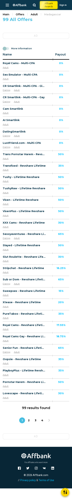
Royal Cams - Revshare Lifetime (24, 325)
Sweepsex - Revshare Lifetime (24, 291)
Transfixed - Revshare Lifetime (24, 165)
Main (6, 14)
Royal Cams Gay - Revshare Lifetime (24, 336)
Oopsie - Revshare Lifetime (22, 359)
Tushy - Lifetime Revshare (21, 177)
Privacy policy (28, 480)
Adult (34, 14)
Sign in (63, 5)
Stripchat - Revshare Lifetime (23, 268)
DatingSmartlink (14, 131)
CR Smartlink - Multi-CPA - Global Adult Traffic (24, 86)
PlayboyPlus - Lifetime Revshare (24, 370)
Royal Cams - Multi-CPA (19, 63)
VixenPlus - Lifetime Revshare (23, 211)
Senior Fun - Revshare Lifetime (24, 348)
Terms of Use (46, 480)
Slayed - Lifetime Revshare (21, 245)
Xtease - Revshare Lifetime (22, 302)
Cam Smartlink (13, 108)
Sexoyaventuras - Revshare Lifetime (24, 234)
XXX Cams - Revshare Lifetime (24, 222)
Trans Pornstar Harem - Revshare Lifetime (24, 154)
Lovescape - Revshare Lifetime (24, 393)
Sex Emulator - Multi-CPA (20, 74)
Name (7, 54)
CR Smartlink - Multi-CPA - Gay (24, 97)
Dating (6, 90)
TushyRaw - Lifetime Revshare (24, 188)
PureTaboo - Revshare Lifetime (24, 313)
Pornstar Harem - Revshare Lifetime (24, 382)
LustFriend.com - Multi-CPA (22, 143)
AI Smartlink (11, 120)
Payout (60, 54)
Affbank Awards (49, 5)
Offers (20, 14)
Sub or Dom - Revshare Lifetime (24, 279)
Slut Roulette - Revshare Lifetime (24, 256)
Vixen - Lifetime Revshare (21, 199)
